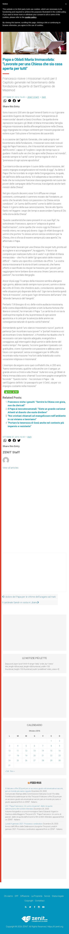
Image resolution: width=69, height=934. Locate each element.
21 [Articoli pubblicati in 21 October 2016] (43, 756)
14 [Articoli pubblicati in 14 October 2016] (43, 751)
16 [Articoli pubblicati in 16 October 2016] (59, 751)
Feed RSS (35, 782)
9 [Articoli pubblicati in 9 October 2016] (59, 746)
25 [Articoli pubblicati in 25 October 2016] (18, 760)
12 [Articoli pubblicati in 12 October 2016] (26, 751)
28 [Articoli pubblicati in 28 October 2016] (43, 760)
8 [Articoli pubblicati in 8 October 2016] (51, 746)
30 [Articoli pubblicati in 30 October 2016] (59, 760)
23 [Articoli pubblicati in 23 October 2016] (59, 756)
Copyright (29, 900)
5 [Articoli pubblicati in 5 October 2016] (26, 746)
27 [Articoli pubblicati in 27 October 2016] (34, 760)
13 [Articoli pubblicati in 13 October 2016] (34, 751)
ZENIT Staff (33, 97)
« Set (7, 771)
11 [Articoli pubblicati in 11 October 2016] (18, 751)
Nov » (12, 771)
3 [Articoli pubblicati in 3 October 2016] (9, 746)
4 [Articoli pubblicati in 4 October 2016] (17, 746)
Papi (44, 97)
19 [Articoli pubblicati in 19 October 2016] (26, 756)
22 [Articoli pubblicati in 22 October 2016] (51, 756)
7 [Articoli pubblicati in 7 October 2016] (42, 746)
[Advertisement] (34, 575)
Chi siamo (8, 896)
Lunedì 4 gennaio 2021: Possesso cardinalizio (24, 824)
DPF (17, 896)
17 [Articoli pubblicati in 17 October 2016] (9, 756)
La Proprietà (36, 896)
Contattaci (39, 900)
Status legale (58, 896)
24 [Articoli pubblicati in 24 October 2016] (9, 760)
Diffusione (24, 896)
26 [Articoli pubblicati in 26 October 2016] (26, 760)
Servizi (47, 896)
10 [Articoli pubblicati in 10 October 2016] (9, 751)
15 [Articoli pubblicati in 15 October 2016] (51, 751)
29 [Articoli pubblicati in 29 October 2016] (51, 760)
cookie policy (30, 17)
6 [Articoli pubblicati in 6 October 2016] (34, 746)
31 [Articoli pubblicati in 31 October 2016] (9, 765)
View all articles (10, 467)
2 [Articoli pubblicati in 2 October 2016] (59, 741)
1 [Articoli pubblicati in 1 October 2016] (51, 741)
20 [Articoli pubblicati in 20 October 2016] (34, 756)
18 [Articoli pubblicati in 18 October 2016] (18, 756)
